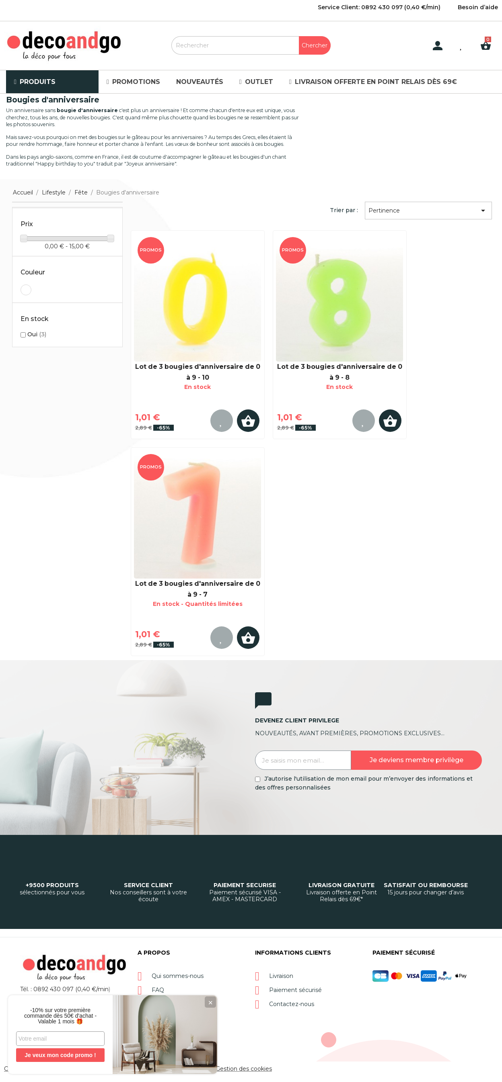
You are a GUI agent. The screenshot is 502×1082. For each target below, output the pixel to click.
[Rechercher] (251, 45)
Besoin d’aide (478, 7)
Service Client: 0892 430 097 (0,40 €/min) (379, 7)
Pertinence (428, 210)
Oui (36, 334)
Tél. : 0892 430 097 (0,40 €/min (64, 989)
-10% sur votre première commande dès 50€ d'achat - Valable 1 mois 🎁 (60, 1015)
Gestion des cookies (244, 1068)
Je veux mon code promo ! (60, 1055)
